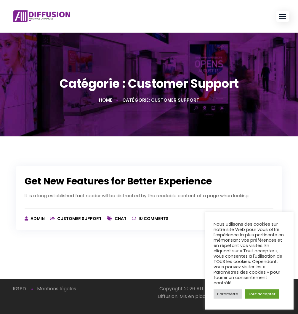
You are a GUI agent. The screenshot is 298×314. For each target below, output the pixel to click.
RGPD (19, 288)
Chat (120, 218)
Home (105, 100)
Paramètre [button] (227, 294)
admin (38, 218)
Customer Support (79, 218)
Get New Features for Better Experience (118, 181)
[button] (282, 16)
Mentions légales (56, 288)
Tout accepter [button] (261, 294)
